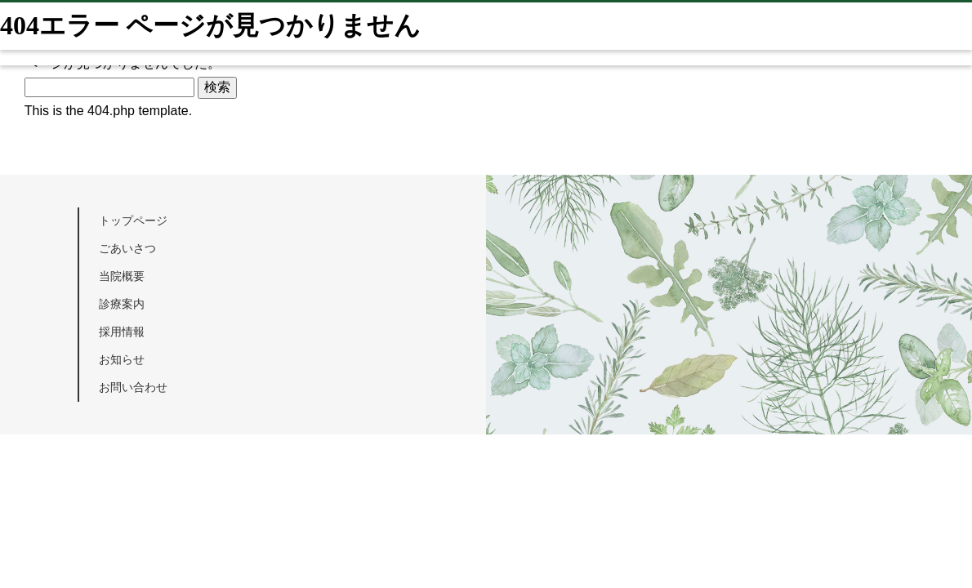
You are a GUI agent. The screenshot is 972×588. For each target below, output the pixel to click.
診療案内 (122, 303)
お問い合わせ (133, 387)
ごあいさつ (127, 248)
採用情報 (122, 331)
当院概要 (122, 276)
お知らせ (122, 359)
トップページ (133, 220)
